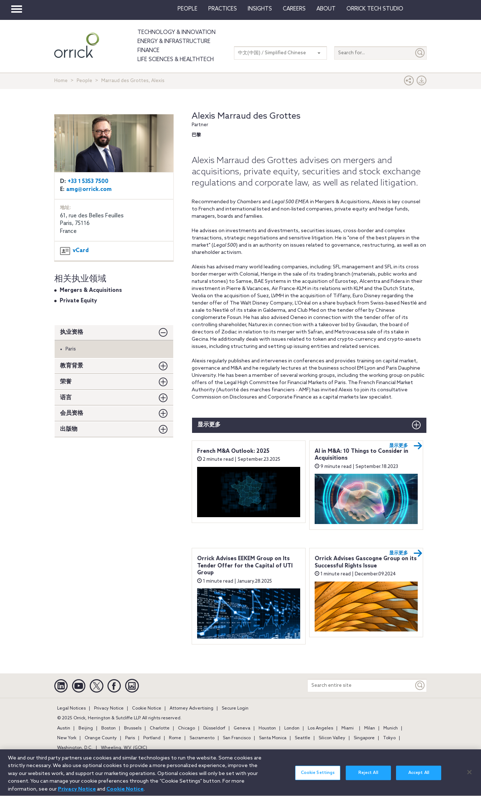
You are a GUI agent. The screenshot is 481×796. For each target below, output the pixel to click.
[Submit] (420, 53)
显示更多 (209, 424)
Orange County (101, 738)
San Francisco (237, 738)
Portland (152, 738)
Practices (222, 9)
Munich (390, 728)
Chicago (186, 728)
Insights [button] (260, 9)
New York (66, 738)
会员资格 (71, 413)
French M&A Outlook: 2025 (233, 451)
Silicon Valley (332, 738)
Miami (347, 728)
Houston (267, 728)
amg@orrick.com (89, 189)
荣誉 (66, 381)
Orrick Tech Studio (374, 9)
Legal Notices (71, 708)
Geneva (242, 728)
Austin (63, 728)
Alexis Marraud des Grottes (246, 116)
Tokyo (389, 738)
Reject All (368, 777)
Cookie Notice (146, 708)
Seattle (302, 738)
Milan (369, 728)
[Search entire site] (360, 685)
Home (61, 81)
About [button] (326, 9)
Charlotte (160, 728)
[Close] (469, 776)
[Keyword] (420, 685)
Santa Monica (272, 738)
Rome (175, 738)
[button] (409, 82)
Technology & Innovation (176, 32)
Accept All (418, 777)
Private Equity (78, 301)
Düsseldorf (214, 728)
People (187, 9)
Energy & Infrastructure (173, 41)
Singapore (364, 738)
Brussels (132, 728)
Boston (108, 728)
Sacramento (202, 738)
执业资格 (71, 332)
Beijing (85, 728)
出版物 (68, 429)
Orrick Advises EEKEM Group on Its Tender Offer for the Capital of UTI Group (245, 566)
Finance (148, 50)
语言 (66, 397)
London (291, 728)
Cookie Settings (318, 777)
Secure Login (235, 708)
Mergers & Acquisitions (91, 290)
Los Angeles (320, 728)
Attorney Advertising (191, 708)
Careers (294, 9)
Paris (130, 738)
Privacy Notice (109, 708)
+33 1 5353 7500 (88, 181)
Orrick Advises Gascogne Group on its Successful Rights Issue (366, 562)
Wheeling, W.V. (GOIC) (124, 747)
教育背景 (71, 365)
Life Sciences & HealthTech (175, 59)
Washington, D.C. (75, 747)
